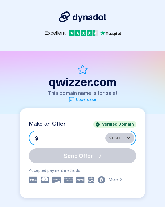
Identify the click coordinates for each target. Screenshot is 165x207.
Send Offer (83, 155)
